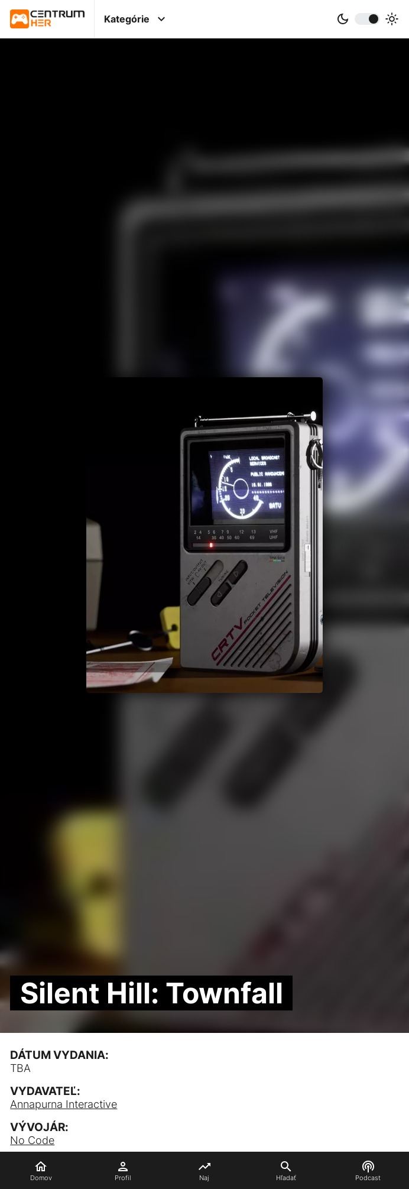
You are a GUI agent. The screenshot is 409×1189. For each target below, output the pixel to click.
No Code (32, 1140)
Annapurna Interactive (63, 1104)
